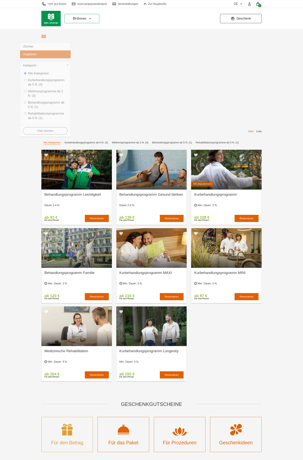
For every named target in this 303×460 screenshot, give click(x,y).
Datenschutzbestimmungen (158, 401)
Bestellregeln (149, 395)
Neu (101, 418)
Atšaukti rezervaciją (153, 418)
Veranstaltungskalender (114, 412)
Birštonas (82, 19)
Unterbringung (107, 405)
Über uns (104, 388)
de (238, 4)
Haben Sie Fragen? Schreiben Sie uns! (219, 403)
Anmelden (105, 431)
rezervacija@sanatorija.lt (89, 4)
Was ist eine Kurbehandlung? (109, 397)
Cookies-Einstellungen (155, 388)
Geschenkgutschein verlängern (154, 410)
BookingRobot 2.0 (251, 454)
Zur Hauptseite (155, 4)
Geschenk (241, 18)
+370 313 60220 (54, 4)
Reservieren (97, 123)
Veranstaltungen (125, 4)
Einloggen (105, 437)
